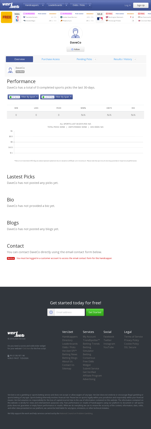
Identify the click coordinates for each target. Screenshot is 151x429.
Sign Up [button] (141, 5)
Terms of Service (133, 336)
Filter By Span (56, 96)
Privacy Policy (131, 340)
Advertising (89, 379)
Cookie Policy (131, 343)
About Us (67, 361)
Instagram (109, 343)
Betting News (69, 354)
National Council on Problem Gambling (76, 413)
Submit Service (91, 368)
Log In (128, 5)
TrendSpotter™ (91, 340)
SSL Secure (130, 347)
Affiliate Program (92, 375)
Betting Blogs (69, 357)
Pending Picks (87, 59)
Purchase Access (51, 59)
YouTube (109, 347)
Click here (27, 348)
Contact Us (68, 365)
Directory (67, 340)
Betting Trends (91, 343)
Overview (19, 59)
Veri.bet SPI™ (69, 350)
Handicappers (32, 5)
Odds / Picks (79, 5)
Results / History (125, 59)
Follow (75, 49)
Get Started (95, 312)
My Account (89, 336)
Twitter (108, 340)
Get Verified (89, 372)
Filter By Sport (22, 96)
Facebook (109, 336)
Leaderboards (55, 5)
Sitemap (66, 368)
